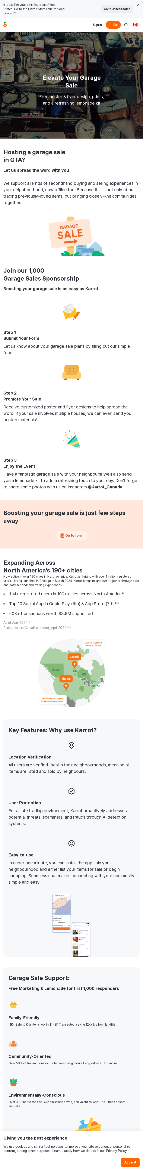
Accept (130, 1162)
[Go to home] (5, 25)
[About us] (126, 25)
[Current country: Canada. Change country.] (135, 25)
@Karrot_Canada (105, 486)
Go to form (71, 535)
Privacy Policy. (116, 1151)
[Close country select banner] (138, 5)
